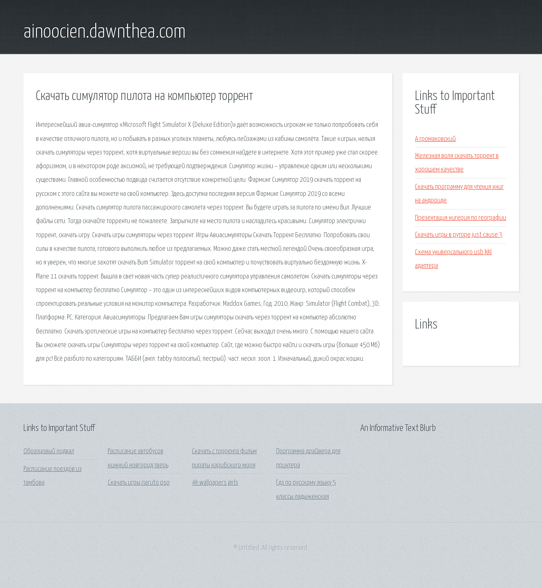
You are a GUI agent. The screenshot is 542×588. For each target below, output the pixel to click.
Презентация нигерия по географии (460, 217)
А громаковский (435, 139)
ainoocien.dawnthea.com (105, 32)
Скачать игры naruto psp (139, 482)
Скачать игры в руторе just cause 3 (458, 234)
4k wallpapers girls (215, 482)
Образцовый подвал (49, 451)
